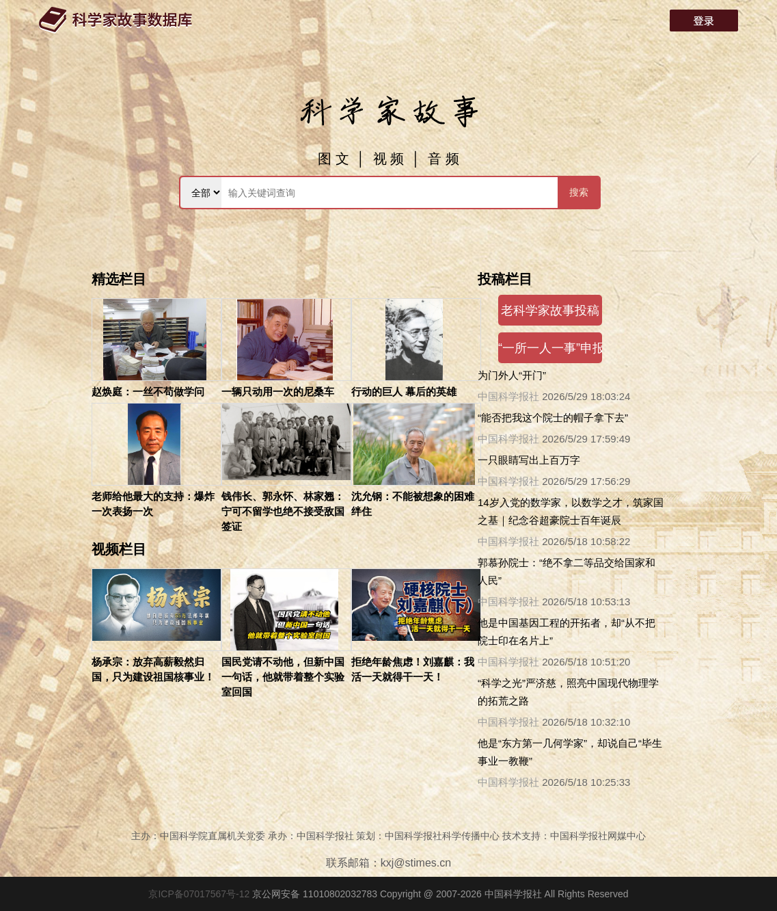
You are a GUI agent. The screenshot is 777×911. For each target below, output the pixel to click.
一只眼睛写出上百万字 (529, 460)
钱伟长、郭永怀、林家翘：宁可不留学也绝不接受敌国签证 (282, 511)
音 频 (443, 158)
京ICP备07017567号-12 (200, 893)
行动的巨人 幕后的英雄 (403, 391)
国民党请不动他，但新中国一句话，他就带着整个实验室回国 (282, 677)
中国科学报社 (508, 396)
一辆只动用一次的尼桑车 (277, 391)
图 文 (333, 158)
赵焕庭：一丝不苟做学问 (148, 391)
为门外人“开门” (512, 375)
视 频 (389, 158)
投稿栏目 (505, 279)
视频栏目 (119, 549)
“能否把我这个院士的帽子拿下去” (553, 417)
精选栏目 (119, 279)
